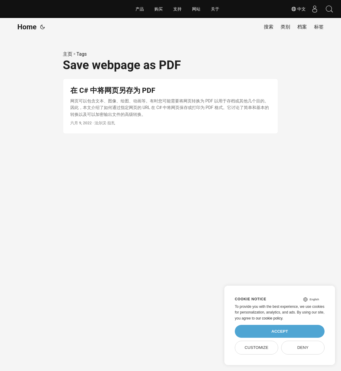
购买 (158, 9)
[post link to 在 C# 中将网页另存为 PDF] (170, 106)
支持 (177, 9)
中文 (297, 9)
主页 (67, 54)
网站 (196, 9)
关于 (215, 9)
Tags (82, 54)
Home (26, 27)
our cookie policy (269, 318)
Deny (303, 347)
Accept (279, 331)
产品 (140, 9)
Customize (256, 347)
